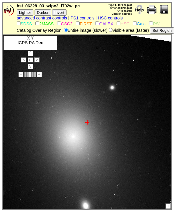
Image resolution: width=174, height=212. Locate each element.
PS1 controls (83, 18)
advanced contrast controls (42, 18)
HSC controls (110, 18)
